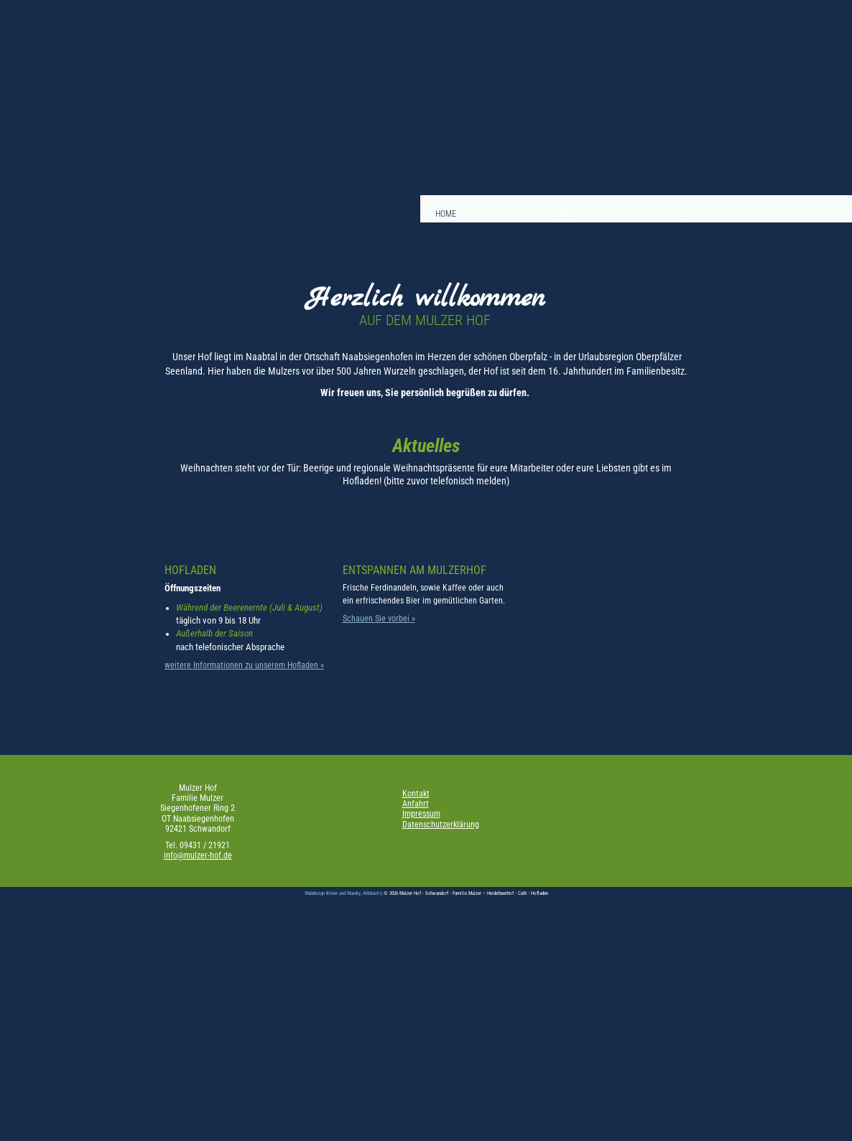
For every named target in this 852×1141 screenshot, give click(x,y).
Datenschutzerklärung (440, 825)
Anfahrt (415, 804)
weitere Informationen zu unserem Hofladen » (244, 665)
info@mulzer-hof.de (198, 855)
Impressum (421, 814)
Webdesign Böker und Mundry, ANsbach (342, 893)
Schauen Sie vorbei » (379, 619)
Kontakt (416, 794)
